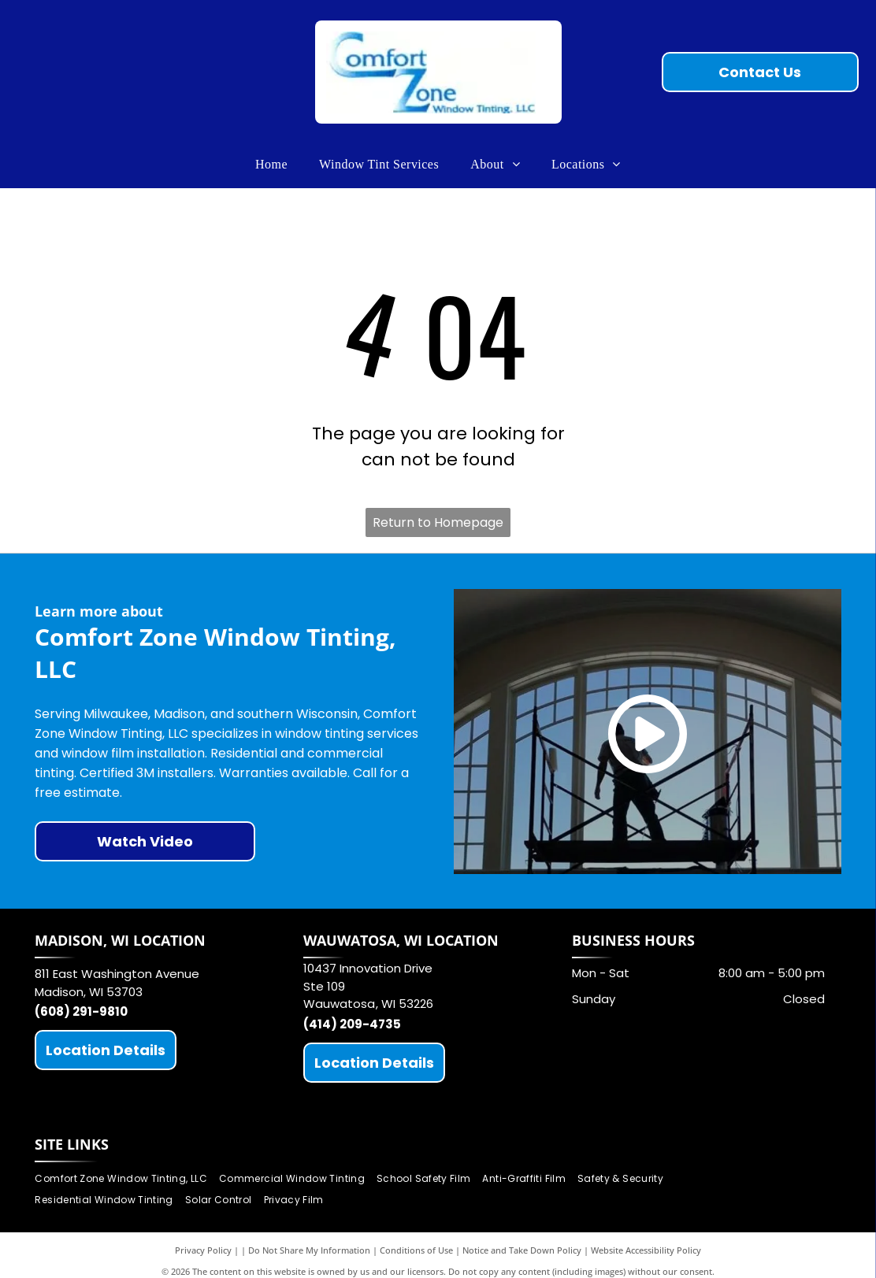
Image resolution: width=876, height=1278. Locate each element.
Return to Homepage (438, 522)
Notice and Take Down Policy (521, 1250)
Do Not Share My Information (309, 1250)
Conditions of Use (416, 1250)
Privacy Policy (203, 1250)
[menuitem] (271, 164)
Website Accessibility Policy (646, 1250)
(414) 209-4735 (352, 1024)
